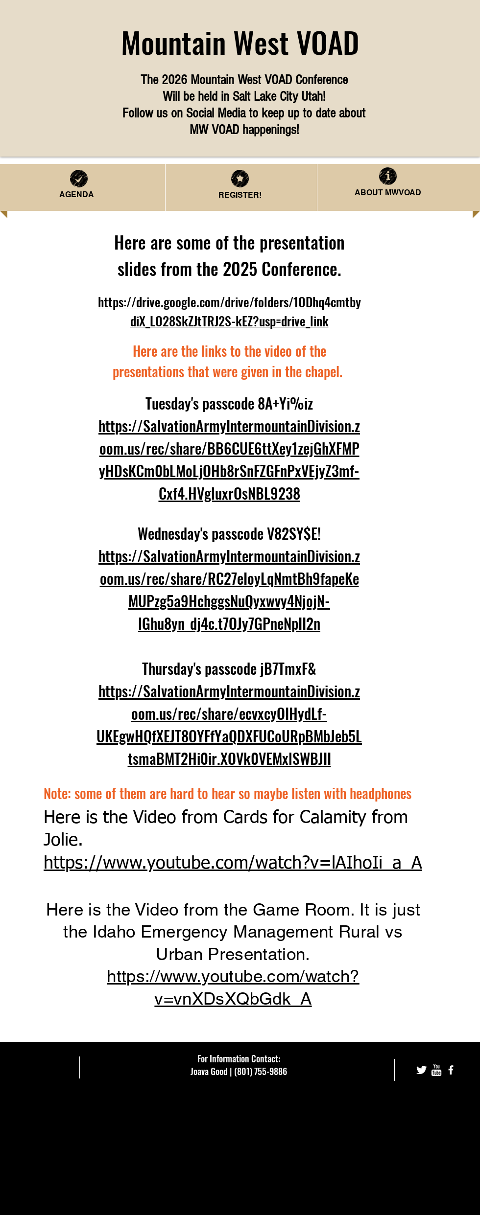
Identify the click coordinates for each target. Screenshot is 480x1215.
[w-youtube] (436, 1070)
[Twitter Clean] (421, 1070)
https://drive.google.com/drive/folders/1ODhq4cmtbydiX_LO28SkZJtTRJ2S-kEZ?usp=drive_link (229, 311)
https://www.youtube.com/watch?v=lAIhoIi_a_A (233, 863)
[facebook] (451, 1070)
